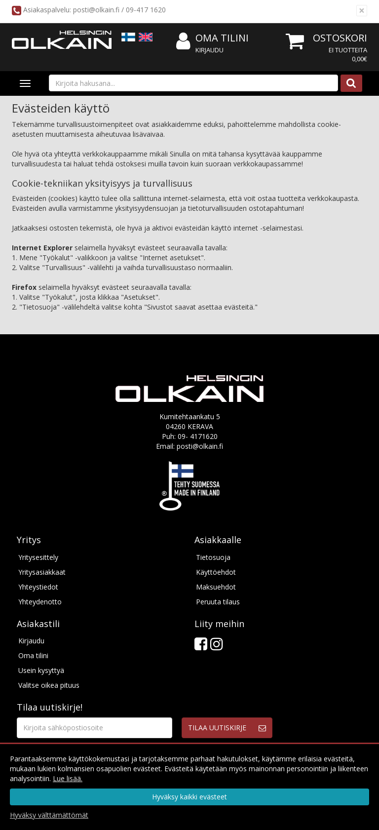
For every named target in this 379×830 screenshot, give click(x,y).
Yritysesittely (38, 557)
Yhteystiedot (38, 587)
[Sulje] (361, 10)
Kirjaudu (209, 49)
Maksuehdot (216, 587)
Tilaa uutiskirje (217, 727)
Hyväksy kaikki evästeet (189, 796)
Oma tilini (212, 38)
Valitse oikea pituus (48, 685)
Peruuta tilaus (218, 601)
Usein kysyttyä (41, 670)
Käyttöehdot (216, 572)
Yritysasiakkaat (42, 572)
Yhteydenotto (40, 601)
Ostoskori (340, 37)
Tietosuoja (213, 557)
